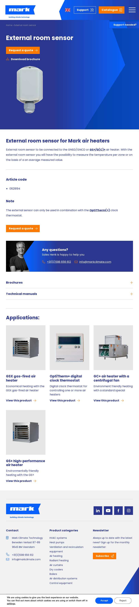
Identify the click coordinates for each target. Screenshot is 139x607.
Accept (104, 600)
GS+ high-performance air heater (25, 463)
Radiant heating (59, 560)
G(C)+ (100, 150)
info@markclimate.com (26, 559)
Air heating (56, 556)
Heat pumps (57, 542)
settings (11, 603)
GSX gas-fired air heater (21, 378)
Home (9, 25)
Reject (122, 600)
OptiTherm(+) (99, 210)
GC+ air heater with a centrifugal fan (111, 378)
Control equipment (61, 583)
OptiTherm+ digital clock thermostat (66, 378)
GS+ (92, 150)
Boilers (53, 574)
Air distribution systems (63, 578)
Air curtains (56, 565)
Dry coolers (56, 569)
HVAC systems (58, 538)
